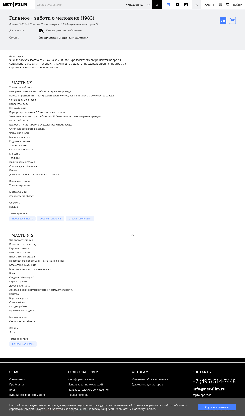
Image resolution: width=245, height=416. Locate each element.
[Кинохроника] (167, 4)
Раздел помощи (78, 395)
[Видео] (177, 4)
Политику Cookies (143, 409)
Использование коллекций (85, 384)
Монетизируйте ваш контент (150, 379)
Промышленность (22, 218)
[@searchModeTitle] (77, 4)
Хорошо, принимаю (217, 407)
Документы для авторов (147, 384)
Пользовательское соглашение (88, 389)
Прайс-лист (16, 384)
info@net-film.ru (209, 389)
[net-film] (16, 4)
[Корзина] (227, 4)
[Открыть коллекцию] (220, 4)
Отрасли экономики (80, 218)
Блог (12, 389)
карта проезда (201, 395)
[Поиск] (157, 4)
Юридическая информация (27, 395)
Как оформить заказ (81, 379)
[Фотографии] (187, 4)
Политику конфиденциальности (108, 409)
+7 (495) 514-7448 (214, 381)
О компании (17, 379)
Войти (237, 4)
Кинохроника (134, 4)
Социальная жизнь (51, 218)
